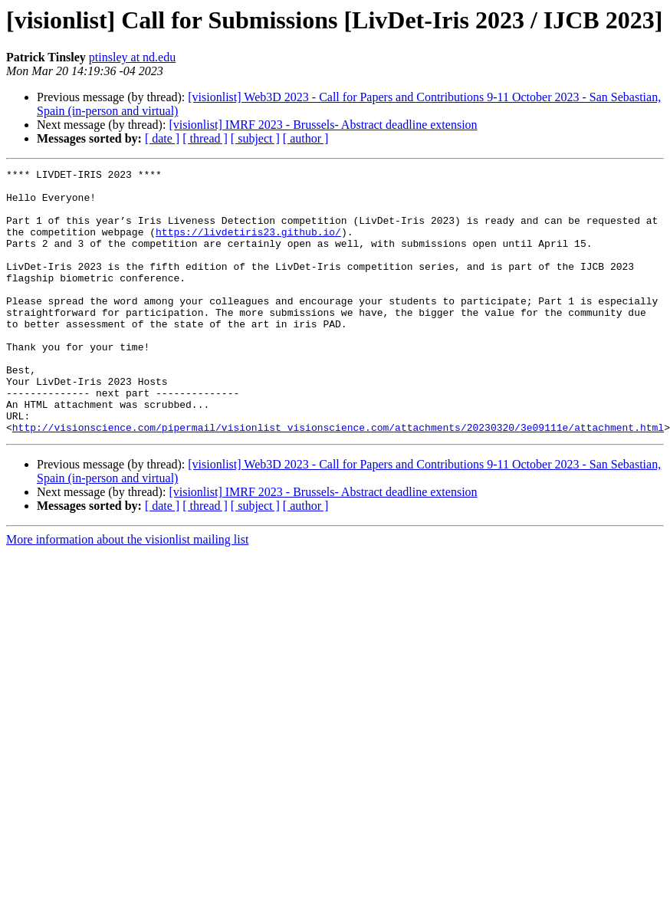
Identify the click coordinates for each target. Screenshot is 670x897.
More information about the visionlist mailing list (127, 592)
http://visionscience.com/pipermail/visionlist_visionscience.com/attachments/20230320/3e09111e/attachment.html (338, 480)
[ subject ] (255, 138)
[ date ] (162, 138)
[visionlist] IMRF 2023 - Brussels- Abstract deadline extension (323, 124)
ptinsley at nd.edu (132, 57)
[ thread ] (205, 138)
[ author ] (306, 138)
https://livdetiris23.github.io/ (248, 245)
